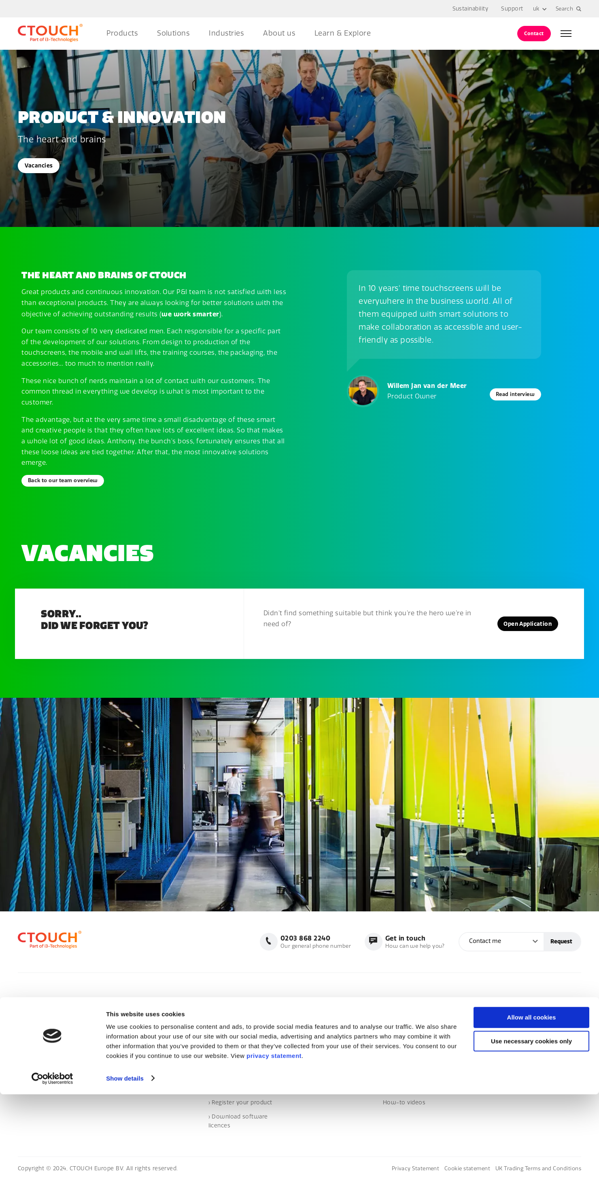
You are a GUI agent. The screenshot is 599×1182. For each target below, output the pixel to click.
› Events (481, 1032)
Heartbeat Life (315, 1075)
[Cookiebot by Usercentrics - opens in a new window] (52, 1166)
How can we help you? (413, 943)
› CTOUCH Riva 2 (317, 1018)
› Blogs (479, 1047)
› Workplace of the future (418, 1018)
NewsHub (483, 1004)
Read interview (512, 394)
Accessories (312, 1061)
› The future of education (417, 1047)
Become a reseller (233, 1061)
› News (480, 1018)
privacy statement (274, 1143)
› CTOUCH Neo (315, 1047)
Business (395, 1004)
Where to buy (227, 1047)
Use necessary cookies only (531, 1129)
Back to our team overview (67, 481)
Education (396, 1032)
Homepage (223, 1004)
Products (122, 33)
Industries (226, 33)
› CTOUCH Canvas (319, 1032)
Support (511, 8)
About (216, 1018)
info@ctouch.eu (40, 1021)
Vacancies (40, 165)
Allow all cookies (531, 1105)
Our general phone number (309, 943)
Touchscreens (314, 1004)
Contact (534, 33)
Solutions (173, 33)
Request (561, 943)
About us (279, 33)
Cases (478, 1061)
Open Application (524, 625)
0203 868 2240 (38, 1007)
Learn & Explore (342, 33)
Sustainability (469, 8)
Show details (125, 1166)
